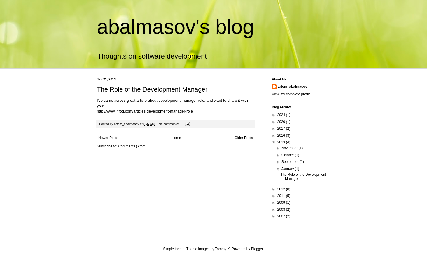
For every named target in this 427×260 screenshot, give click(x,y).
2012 (281, 189)
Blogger (257, 249)
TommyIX (222, 249)
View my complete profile (291, 94)
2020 (281, 122)
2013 (281, 142)
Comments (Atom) (132, 146)
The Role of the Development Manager (152, 89)
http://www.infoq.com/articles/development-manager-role (145, 111)
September (290, 162)
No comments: (169, 124)
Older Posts (244, 138)
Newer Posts (108, 138)
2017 (281, 129)
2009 (281, 203)
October (288, 155)
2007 (281, 216)
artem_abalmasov (292, 87)
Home (176, 138)
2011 (281, 196)
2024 (281, 115)
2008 (281, 210)
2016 (281, 135)
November (290, 148)
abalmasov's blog (175, 26)
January (288, 169)
